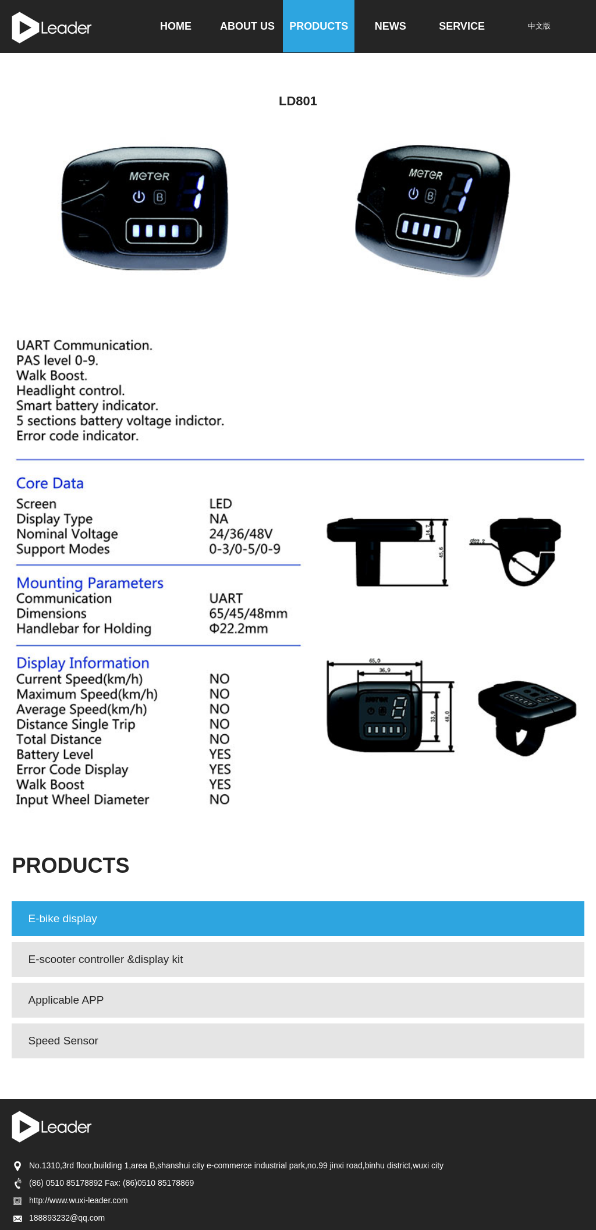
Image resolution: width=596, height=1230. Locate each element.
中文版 (539, 26)
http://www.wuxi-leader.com (70, 1200)
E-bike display (62, 918)
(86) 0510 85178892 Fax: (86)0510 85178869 (103, 1183)
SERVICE (462, 26)
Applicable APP (66, 1000)
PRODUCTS (318, 26)
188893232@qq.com (58, 1217)
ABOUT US (247, 26)
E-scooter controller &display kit (105, 959)
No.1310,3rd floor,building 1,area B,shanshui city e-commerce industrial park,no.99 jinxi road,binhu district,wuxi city (228, 1165)
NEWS (390, 26)
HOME (175, 26)
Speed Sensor (63, 1041)
